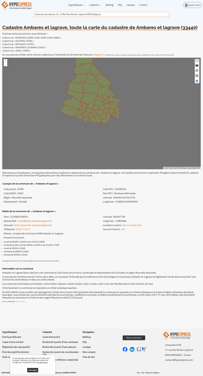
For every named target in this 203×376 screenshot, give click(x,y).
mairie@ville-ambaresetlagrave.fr (35, 221)
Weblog (109, 5)
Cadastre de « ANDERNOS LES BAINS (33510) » (24, 47)
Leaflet (166, 168)
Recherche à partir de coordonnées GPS (60, 353)
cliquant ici (98, 55)
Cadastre (94, 5)
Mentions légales (152, 372)
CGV (138, 372)
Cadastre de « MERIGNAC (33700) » (18, 44)
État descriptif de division (15, 352)
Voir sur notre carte (132, 225)
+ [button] (5, 61)
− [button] (5, 64)
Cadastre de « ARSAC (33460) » (16, 50)
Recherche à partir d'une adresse (59, 347)
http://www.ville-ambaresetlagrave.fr (33, 225)
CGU (142, 372)
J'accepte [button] (32, 370)
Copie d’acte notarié (12, 342)
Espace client (193, 5)
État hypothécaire (11, 337)
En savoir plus (20, 301)
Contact (143, 5)
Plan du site (89, 357)
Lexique (130, 5)
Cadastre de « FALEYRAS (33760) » (18, 41)
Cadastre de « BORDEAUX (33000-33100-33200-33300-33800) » (31, 37)
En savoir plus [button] (42, 362)
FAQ (120, 5)
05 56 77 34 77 (23, 229)
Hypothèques (75, 5)
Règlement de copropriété (16, 347)
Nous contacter (133, 337)
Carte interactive (51, 337)
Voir (123, 229)
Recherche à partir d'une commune (60, 342)
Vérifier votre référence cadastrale (60, 360)
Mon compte (89, 352)
